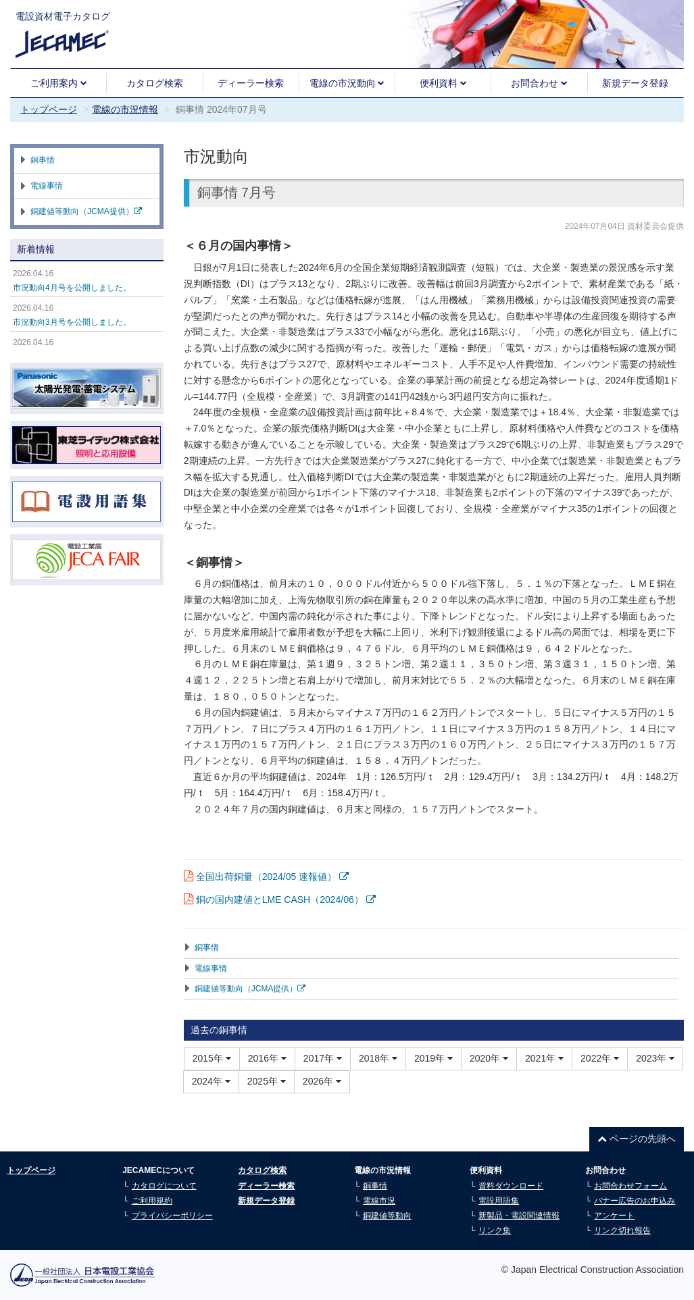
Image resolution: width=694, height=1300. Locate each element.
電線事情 (211, 968)
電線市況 (379, 1200)
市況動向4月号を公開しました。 (72, 287)
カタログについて (164, 1186)
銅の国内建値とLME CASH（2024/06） (286, 899)
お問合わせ (539, 83)
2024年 (211, 1081)
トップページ (48, 109)
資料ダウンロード (510, 1186)
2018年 (378, 1058)
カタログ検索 (154, 83)
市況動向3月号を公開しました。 (72, 322)
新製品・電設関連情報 (519, 1215)
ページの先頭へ (636, 1138)
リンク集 (494, 1230)
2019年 (433, 1058)
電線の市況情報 (125, 109)
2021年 (544, 1058)
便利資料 (443, 83)
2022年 (599, 1058)
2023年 (655, 1058)
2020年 (489, 1058)
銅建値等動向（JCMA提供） (250, 988)
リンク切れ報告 (622, 1230)
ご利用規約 (152, 1200)
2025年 (266, 1081)
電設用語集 (498, 1200)
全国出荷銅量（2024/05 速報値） (272, 876)
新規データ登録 (635, 83)
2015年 (212, 1058)
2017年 (322, 1058)
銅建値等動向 (387, 1215)
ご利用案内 (58, 83)
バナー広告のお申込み (634, 1200)
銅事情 (207, 947)
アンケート (614, 1215)
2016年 (267, 1058)
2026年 (322, 1081)
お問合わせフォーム (630, 1186)
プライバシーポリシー (172, 1215)
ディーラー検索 (251, 83)
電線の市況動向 (347, 83)
